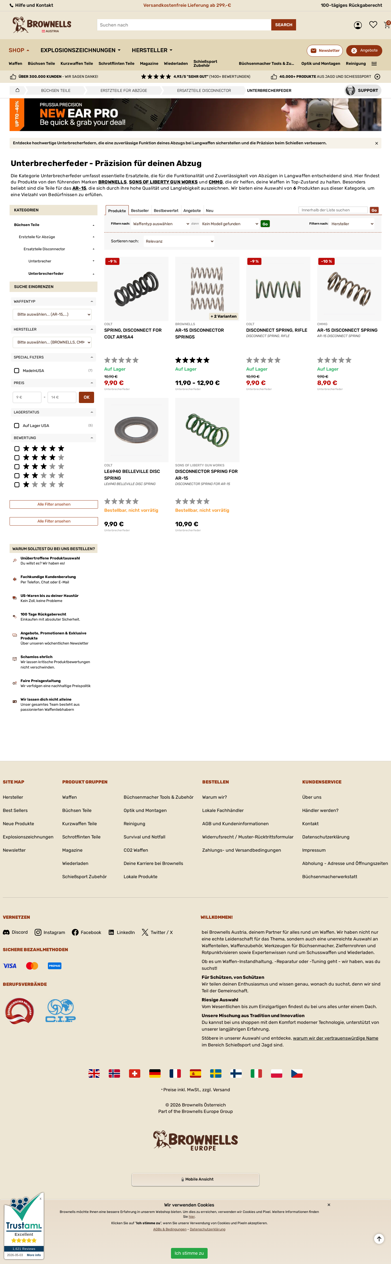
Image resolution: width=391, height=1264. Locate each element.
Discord (15, 932)
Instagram (50, 932)
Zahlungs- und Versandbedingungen (241, 850)
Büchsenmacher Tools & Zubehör (268, 63)
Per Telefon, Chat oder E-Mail (45, 582)
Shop (16, 50)
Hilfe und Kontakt (31, 5)
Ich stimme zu (189, 1253)
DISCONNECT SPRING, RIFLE (276, 330)
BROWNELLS (112, 182)
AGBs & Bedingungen (169, 1229)
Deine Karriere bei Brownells (153, 863)
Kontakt (310, 823)
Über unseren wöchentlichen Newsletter (54, 643)
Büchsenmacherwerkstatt (329, 876)
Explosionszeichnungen (78, 50)
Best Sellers (15, 810)
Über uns (311, 797)
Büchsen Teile (41, 63)
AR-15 (79, 188)
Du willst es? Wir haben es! (43, 563)
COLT (108, 324)
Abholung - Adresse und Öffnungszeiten (345, 863)
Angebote (369, 50)
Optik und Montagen (320, 63)
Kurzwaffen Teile (77, 63)
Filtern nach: (120, 223)
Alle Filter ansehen (53, 504)
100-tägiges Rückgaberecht (351, 5)
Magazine (149, 63)
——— (374, 63)
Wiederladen (176, 63)
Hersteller (149, 50)
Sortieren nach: (125, 241)
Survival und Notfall (144, 837)
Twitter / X (157, 932)
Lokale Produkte (140, 876)
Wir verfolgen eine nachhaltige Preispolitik (56, 686)
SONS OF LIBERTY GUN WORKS (163, 182)
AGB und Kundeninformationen (235, 823)
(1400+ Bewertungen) (212, 76)
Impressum (314, 850)
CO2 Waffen (136, 850)
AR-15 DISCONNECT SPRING (347, 330)
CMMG (216, 182)
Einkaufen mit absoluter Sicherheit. (50, 619)
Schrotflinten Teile (116, 63)
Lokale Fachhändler (223, 810)
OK (87, 397)
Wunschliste (375, 25)
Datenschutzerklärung (326, 837)
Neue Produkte (18, 823)
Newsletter (14, 850)
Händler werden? (320, 810)
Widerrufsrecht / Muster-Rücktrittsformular (248, 837)
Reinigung (356, 63)
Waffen (15, 63)
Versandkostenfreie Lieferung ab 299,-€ (187, 5)
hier (192, 1217)
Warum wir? (214, 797)
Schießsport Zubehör (205, 64)
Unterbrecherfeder (117, 389)
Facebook (86, 932)
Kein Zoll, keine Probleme (41, 601)
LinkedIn (121, 932)
